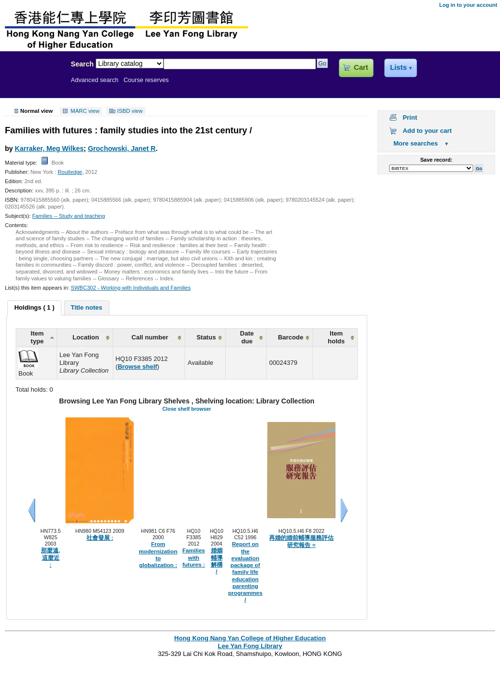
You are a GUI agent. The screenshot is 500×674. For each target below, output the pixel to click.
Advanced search (95, 80)
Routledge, (70, 172)
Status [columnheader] (206, 337)
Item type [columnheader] (37, 337)
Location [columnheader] (86, 337)
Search (82, 64)
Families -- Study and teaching (68, 216)
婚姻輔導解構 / (217, 561)
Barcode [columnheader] (290, 337)
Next (344, 510)
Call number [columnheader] (149, 337)
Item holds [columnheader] (336, 337)
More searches (416, 143)
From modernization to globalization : (158, 554)
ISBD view (130, 111)
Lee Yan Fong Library (32, 85)
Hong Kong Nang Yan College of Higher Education (250, 638)
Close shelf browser (187, 409)
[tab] (34, 308)
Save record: (436, 160)
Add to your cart (427, 130)
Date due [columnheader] (247, 337)
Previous (32, 510)
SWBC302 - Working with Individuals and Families (130, 288)
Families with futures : (193, 558)
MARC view (85, 111)
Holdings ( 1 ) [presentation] (34, 307)
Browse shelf (137, 366)
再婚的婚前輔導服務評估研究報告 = (301, 541)
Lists (398, 67)
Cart (361, 67)
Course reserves (146, 80)
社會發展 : (99, 538)
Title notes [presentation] (87, 307)
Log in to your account (468, 5)
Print (410, 117)
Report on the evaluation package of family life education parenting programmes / (245, 572)
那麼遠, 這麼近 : (50, 558)
